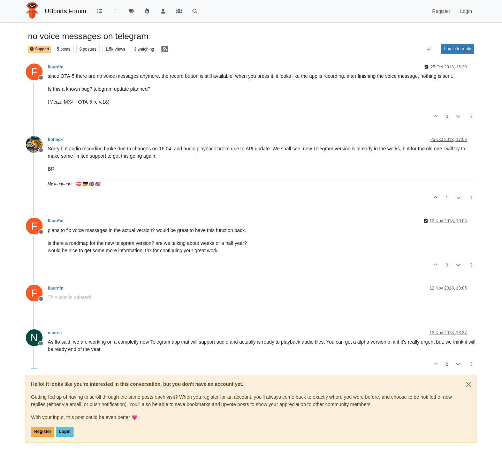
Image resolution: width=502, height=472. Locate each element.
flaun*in (55, 67)
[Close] (469, 384)
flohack (55, 139)
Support (39, 49)
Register (42, 431)
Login (64, 431)
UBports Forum (65, 11)
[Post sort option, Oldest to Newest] (429, 49)
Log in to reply (457, 48)
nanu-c (55, 332)
